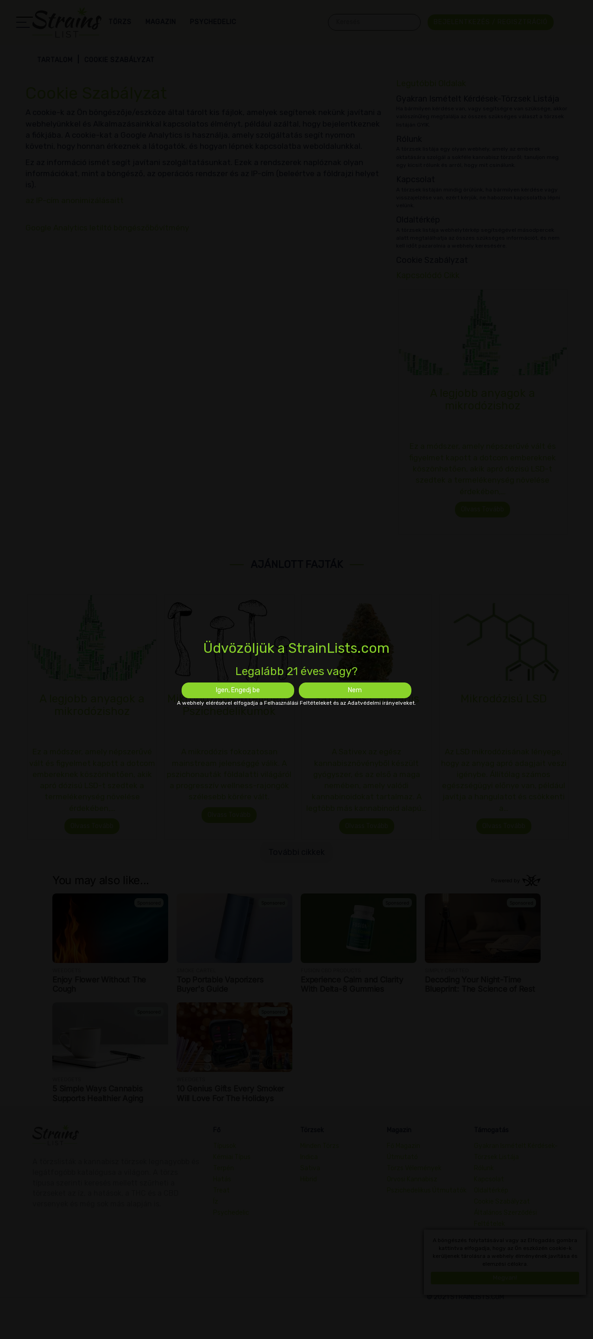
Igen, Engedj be (238, 690)
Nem (355, 690)
